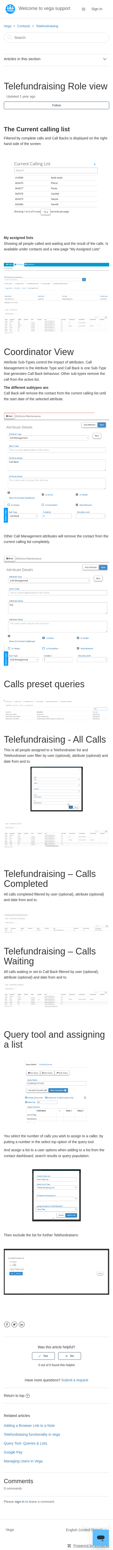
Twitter (14, 1324)
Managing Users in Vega (23, 1461)
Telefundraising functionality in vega (32, 1434)
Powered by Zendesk (91, 1545)
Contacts (23, 26)
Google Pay (13, 1452)
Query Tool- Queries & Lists (25, 1443)
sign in (19, 1502)
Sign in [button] (96, 9)
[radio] (43, 1356)
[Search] (56, 38)
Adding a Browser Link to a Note (29, 1426)
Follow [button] (56, 105)
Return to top (17, 1396)
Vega (7, 26)
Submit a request (74, 1380)
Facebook (7, 1324)
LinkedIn (22, 1324)
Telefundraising (47, 26)
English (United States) (84, 1530)
